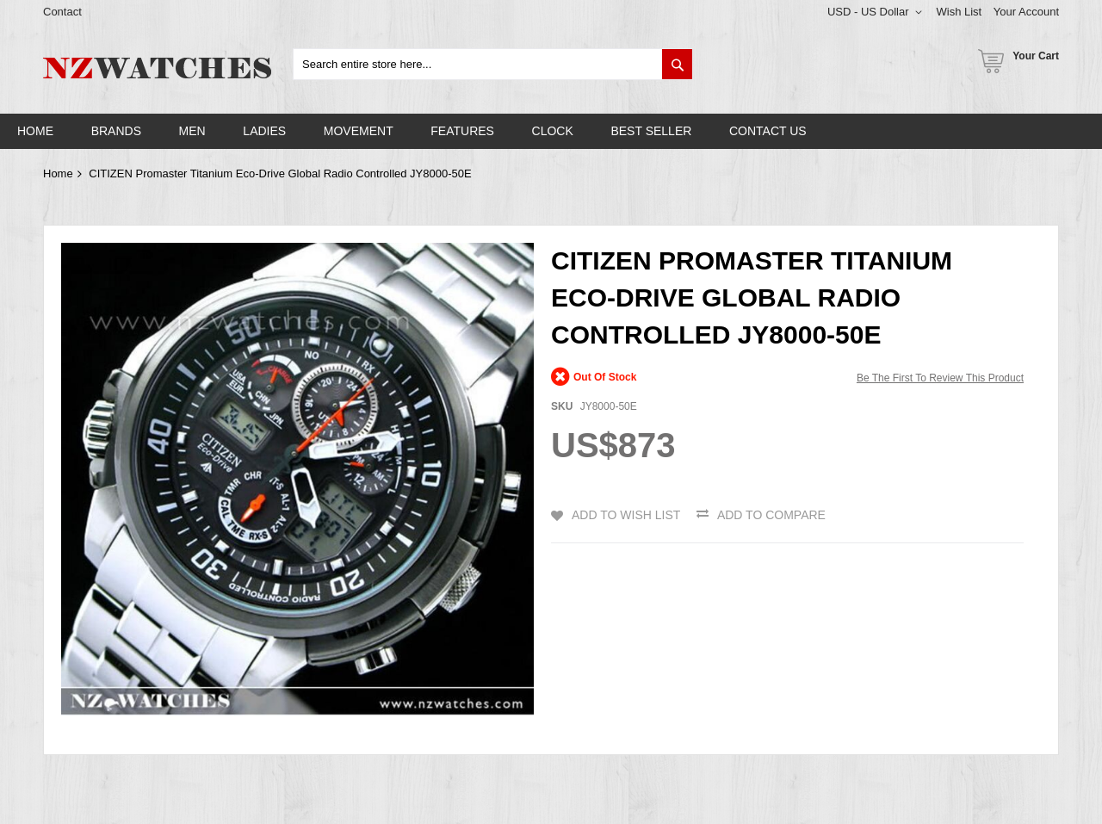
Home (58, 173)
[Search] (677, 64)
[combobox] (493, 64)
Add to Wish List (626, 515)
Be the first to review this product (940, 378)
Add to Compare (771, 515)
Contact (62, 11)
